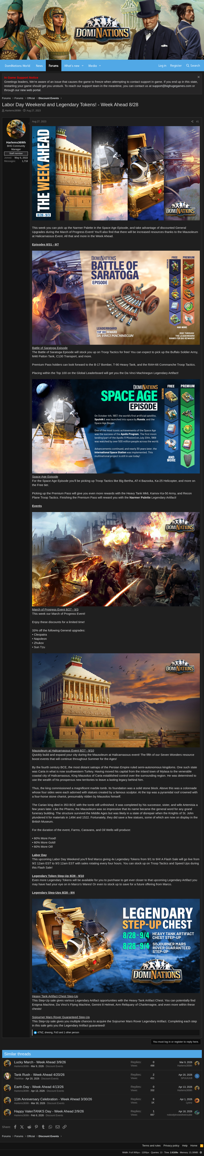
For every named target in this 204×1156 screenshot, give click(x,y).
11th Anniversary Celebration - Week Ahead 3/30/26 (49, 1099)
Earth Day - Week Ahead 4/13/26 (35, 1087)
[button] (82, 65)
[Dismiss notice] (198, 77)
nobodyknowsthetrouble (175, 1114)
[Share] (192, 121)
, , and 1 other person (58, 1032)
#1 (197, 121)
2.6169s (174, 1152)
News (39, 65)
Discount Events (50, 1066)
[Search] (193, 65)
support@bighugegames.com (171, 86)
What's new (71, 65)
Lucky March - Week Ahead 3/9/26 (36, 1062)
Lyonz (185, 1102)
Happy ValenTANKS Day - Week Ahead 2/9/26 (45, 1111)
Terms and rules (151, 1145)
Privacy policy (171, 1145)
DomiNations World (17, 65)
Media (92, 65)
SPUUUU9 (182, 1078)
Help (185, 1145)
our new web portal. (28, 90)
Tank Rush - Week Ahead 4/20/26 (35, 1075)
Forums (53, 65)
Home (193, 1145)
